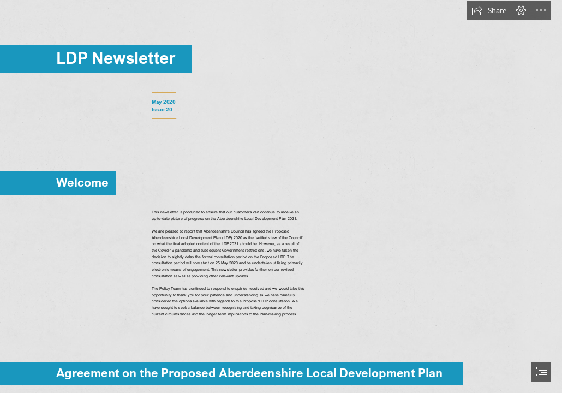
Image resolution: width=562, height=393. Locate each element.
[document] (281, 196)
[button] (489, 10)
